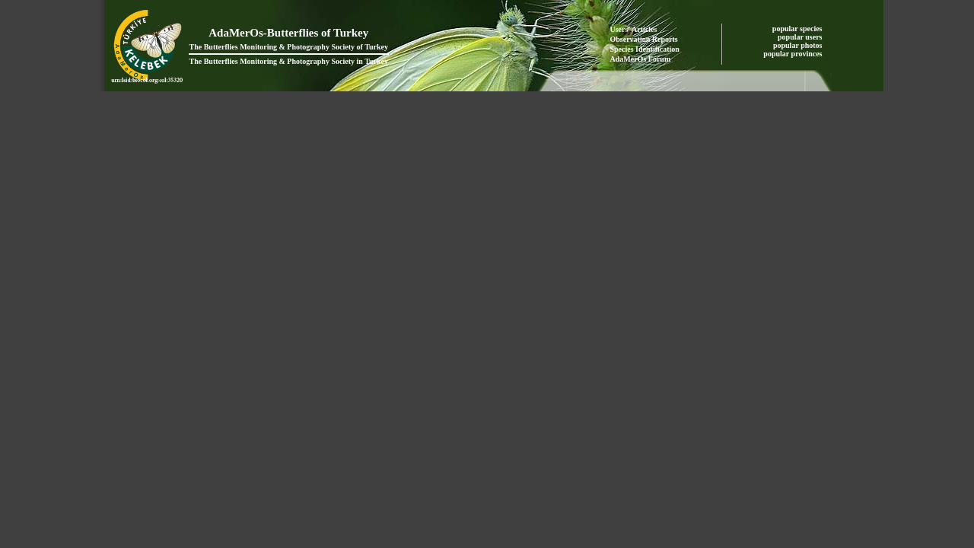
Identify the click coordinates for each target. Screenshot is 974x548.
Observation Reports (644, 39)
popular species (798, 28)
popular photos (798, 45)
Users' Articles (633, 29)
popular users (801, 37)
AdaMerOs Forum (640, 59)
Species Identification (645, 49)
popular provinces (793, 53)
